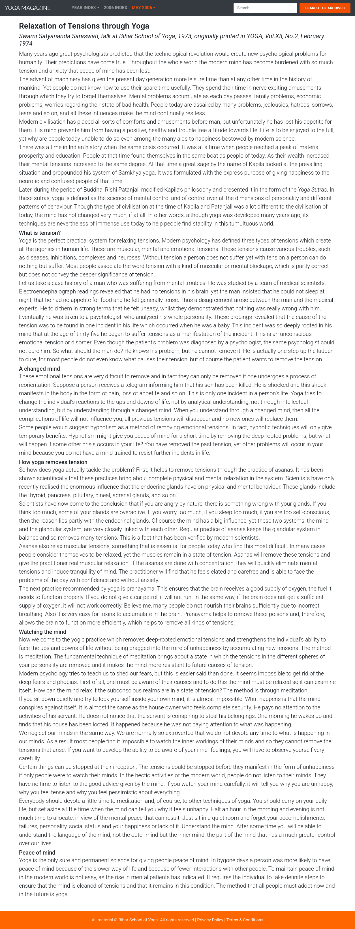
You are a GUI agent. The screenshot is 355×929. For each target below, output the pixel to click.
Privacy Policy (210, 919)
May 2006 (142, 7)
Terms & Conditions (244, 919)
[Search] (265, 8)
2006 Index (115, 7)
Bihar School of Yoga (138, 919)
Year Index (84, 7)
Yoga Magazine (28, 8)
